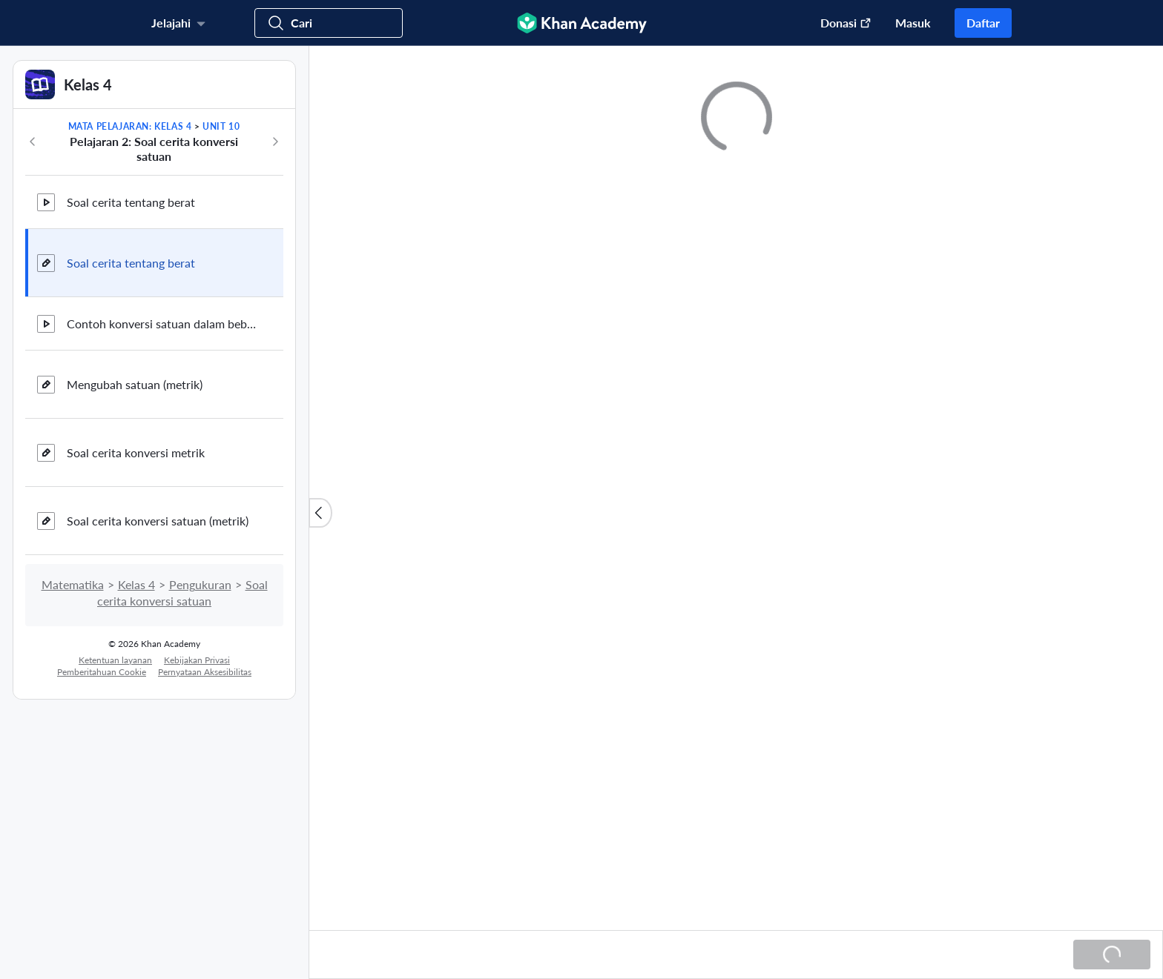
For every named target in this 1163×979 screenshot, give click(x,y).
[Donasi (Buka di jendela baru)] (838, 23)
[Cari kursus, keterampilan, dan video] (328, 23)
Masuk (913, 23)
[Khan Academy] (582, 23)
